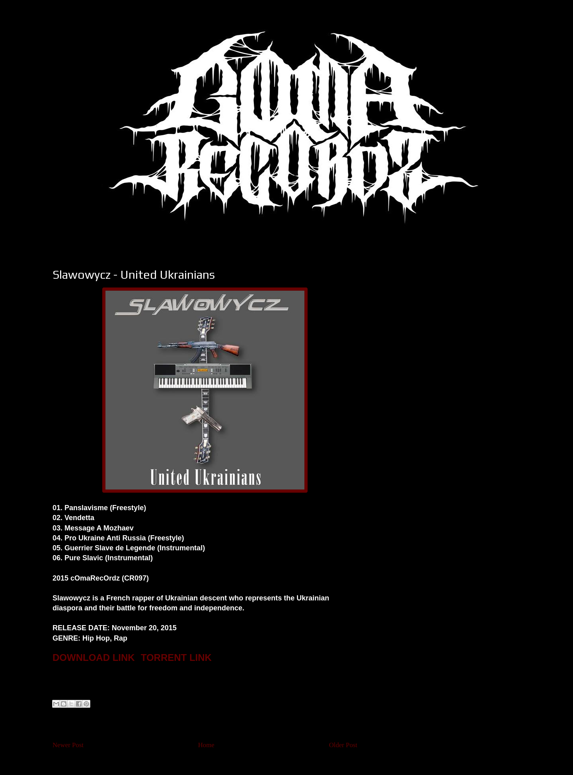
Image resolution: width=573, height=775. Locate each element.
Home (206, 745)
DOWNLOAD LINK (94, 657)
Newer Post (68, 745)
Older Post (343, 745)
